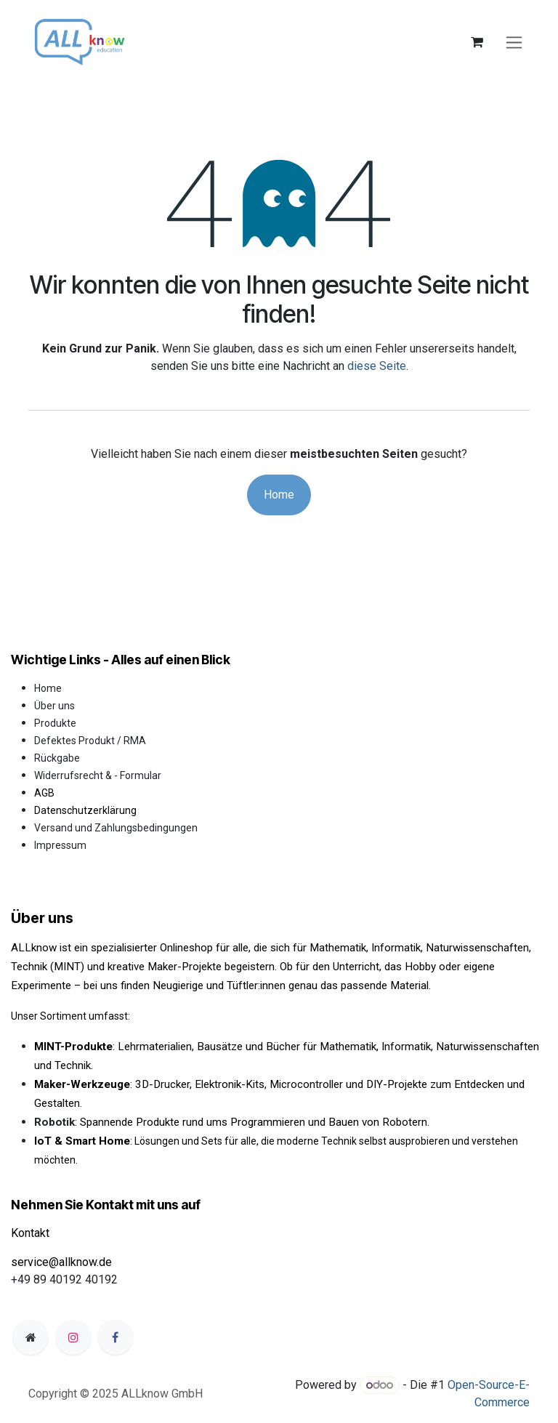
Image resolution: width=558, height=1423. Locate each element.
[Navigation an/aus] (514, 42)
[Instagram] (73, 1337)
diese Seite (376, 366)
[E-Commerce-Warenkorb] (477, 42)
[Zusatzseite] (30, 1337)
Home (279, 494)
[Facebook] (115, 1337)
